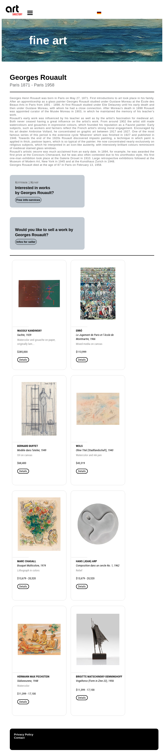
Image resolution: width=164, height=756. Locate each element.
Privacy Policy (23, 734)
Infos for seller (26, 241)
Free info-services (28, 200)
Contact (19, 737)
